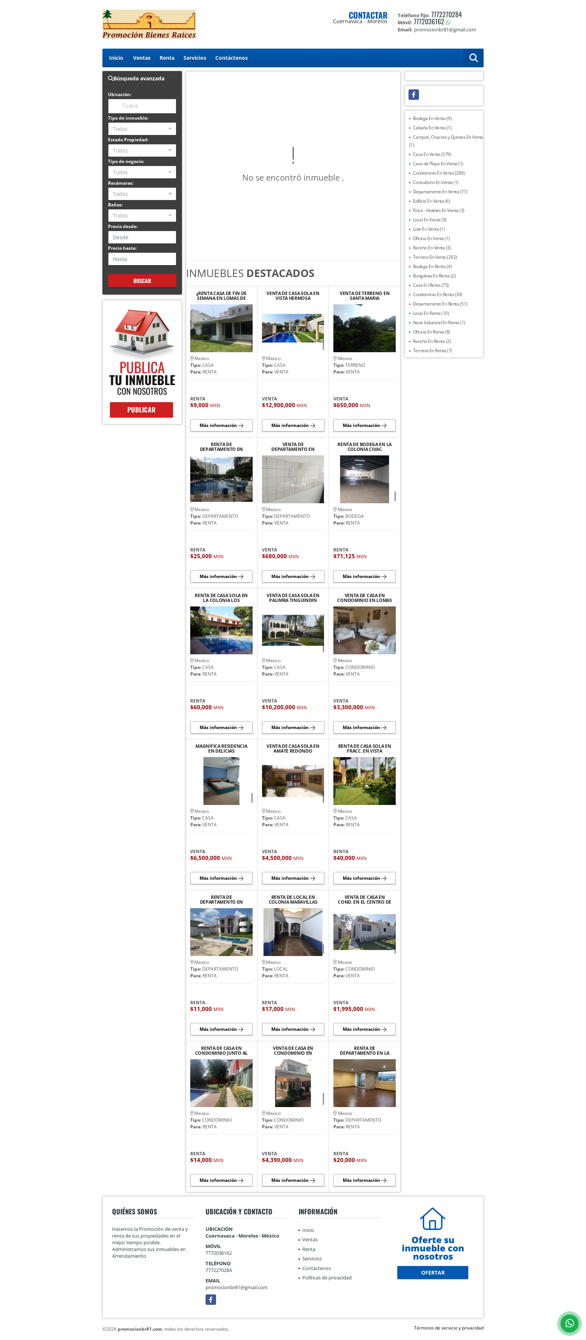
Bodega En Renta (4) (432, 266)
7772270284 (446, 14)
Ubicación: (119, 94)
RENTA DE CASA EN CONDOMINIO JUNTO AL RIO (221, 1050)
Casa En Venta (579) (432, 154)
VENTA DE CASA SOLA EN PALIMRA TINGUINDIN (293, 598)
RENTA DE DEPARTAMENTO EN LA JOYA (364, 1050)
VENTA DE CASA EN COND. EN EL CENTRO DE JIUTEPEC (364, 899)
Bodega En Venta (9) (432, 118)
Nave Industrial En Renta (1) (439, 322)
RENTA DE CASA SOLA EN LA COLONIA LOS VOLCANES (221, 598)
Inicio (116, 57)
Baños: (115, 205)
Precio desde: (123, 226)
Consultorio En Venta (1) (436, 182)
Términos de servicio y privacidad (449, 1328)
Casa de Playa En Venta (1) (438, 163)
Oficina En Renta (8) (431, 332)
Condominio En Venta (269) (439, 173)
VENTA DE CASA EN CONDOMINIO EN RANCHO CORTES (293, 1050)
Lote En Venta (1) (429, 229)
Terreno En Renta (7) (432, 350)
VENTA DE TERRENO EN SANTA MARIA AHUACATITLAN (364, 296)
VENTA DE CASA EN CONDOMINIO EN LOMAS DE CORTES (364, 598)
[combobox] (142, 128)
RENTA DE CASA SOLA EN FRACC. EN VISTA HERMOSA (364, 748)
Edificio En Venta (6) (431, 201)
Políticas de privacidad (327, 1277)
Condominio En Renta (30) (437, 294)
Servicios (194, 57)
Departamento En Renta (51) (440, 304)
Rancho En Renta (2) (432, 341)
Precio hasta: (122, 248)
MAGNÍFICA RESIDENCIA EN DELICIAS (221, 748)
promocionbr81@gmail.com (237, 1287)
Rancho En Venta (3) (432, 248)
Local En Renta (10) (431, 313)
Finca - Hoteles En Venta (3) (439, 210)
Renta (167, 57)
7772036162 (429, 21)
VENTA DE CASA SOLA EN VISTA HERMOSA (293, 296)
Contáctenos (231, 57)
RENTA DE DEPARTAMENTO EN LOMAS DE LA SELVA (221, 447)
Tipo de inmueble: (128, 118)
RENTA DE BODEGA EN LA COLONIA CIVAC (364, 447)
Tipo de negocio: (126, 161)
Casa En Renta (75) (431, 285)
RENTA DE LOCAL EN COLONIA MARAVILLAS (293, 899)
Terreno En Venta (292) (435, 257)
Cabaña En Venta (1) (432, 128)
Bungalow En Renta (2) (434, 276)
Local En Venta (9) (430, 219)
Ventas (142, 57)
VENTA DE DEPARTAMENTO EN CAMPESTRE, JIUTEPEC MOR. (292, 447)
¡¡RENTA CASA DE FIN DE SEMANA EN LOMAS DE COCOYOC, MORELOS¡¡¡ (221, 296)
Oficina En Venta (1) (431, 238)
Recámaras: (120, 183)
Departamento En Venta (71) (440, 191)
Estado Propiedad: (128, 139)
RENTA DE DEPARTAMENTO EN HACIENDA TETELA (221, 899)
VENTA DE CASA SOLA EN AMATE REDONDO (293, 748)
